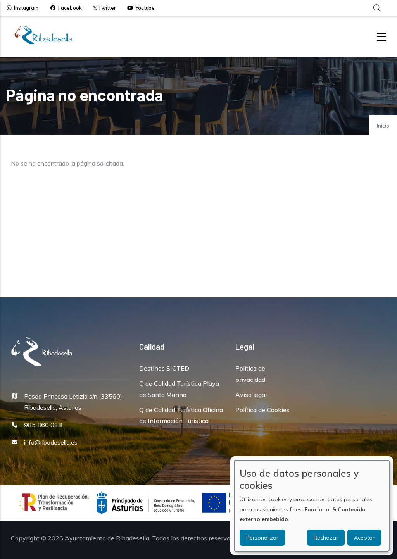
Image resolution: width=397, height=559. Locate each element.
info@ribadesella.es (51, 442)
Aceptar (364, 537)
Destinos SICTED (164, 368)
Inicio (383, 125)
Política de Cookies (262, 410)
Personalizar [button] (262, 537)
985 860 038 (43, 425)
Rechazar (326, 537)
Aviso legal (251, 395)
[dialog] (311, 505)
